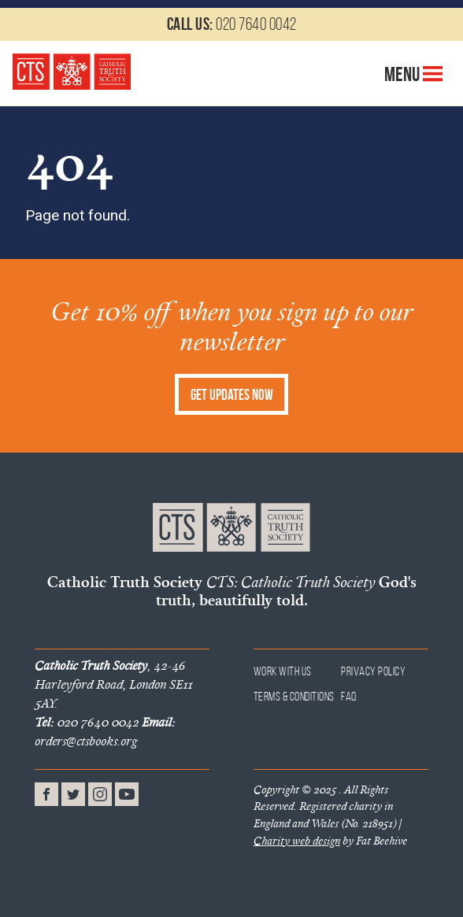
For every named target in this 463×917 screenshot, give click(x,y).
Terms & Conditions (294, 696)
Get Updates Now (232, 394)
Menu (413, 74)
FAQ (349, 696)
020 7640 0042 (232, 23)
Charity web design (297, 841)
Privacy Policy (373, 671)
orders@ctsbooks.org (105, 731)
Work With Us (283, 671)
